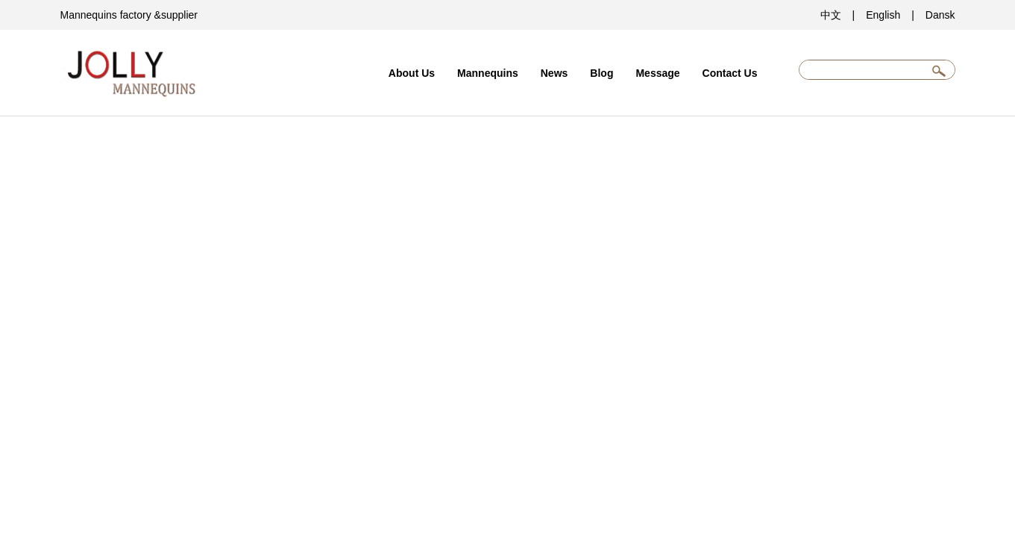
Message (657, 73)
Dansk (940, 15)
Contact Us (730, 73)
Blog (601, 73)
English (883, 15)
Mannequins (487, 73)
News (554, 73)
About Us (412, 73)
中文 (830, 15)
